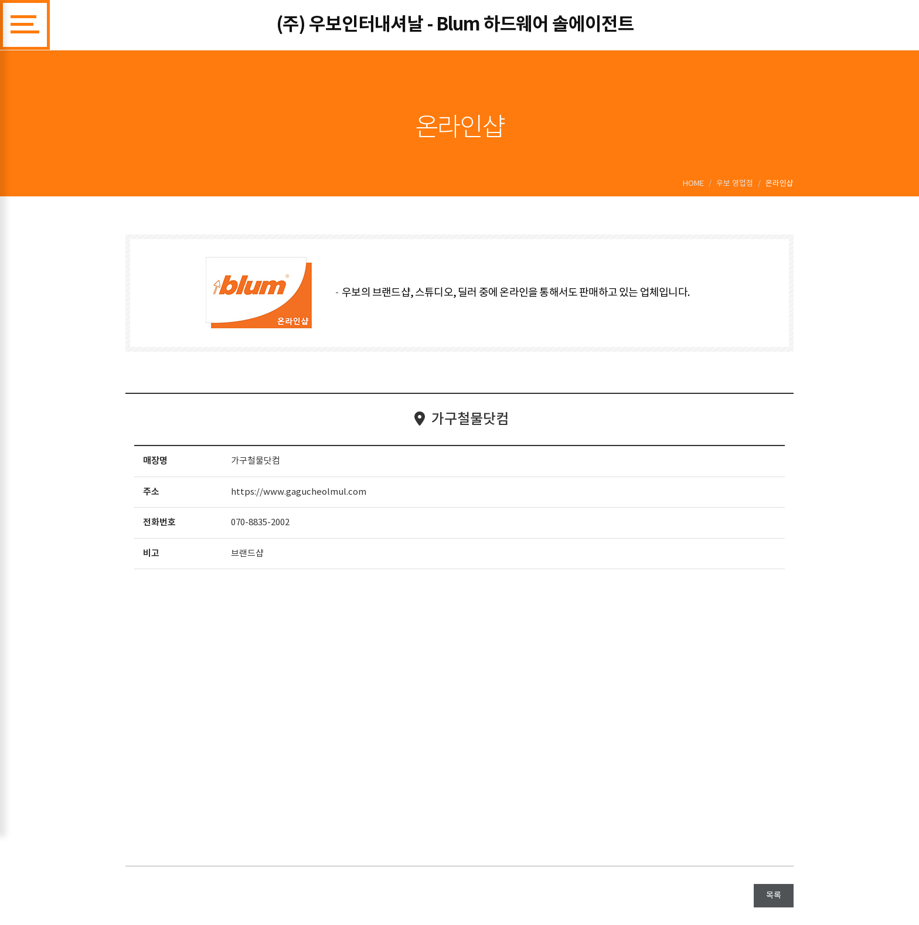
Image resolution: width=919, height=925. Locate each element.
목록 (773, 895)
